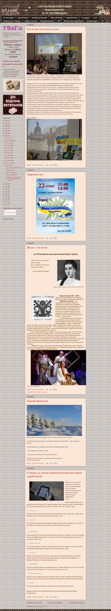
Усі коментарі (9, 214)
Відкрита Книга (35, 543)
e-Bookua (33, 510)
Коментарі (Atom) (42, 606)
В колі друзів (85, 18)
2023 (6, 128)
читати (73, 482)
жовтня (8, 143)
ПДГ (58, 21)
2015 (6, 194)
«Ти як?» (95, 18)
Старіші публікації (76, 603)
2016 (6, 191)
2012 (6, 201)
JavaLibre (33, 520)
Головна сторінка (9, 18)
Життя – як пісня (37, 247)
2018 (6, 186)
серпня (8, 148)
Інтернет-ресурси (92, 21)
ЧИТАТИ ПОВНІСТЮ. (33, 386)
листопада (9, 140)
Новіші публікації (34, 603)
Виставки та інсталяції (39, 18)
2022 (6, 130)
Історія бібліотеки (72, 18)
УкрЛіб (32, 583)
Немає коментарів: (38, 165)
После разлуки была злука (43, 29)
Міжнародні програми (47, 21)
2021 (6, 133)
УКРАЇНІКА (34, 564)
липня (8, 150)
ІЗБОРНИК (33, 532)
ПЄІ (102, 21)
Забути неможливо (31, 21)
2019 (6, 184)
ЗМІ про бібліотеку (56, 18)
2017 (6, 189)
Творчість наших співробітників (73, 21)
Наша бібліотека (23, 18)
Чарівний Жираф (35, 573)
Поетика (32, 552)
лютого (8, 163)
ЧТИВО (67, 499)
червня (8, 153)
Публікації (8, 211)
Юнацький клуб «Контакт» (12, 21)
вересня (9, 145)
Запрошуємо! (35, 174)
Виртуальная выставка (39, 392)
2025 (6, 123)
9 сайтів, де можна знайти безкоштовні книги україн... (14, 179)
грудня (8, 138)
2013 (6, 199)
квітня (8, 158)
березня (9, 160)
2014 (6, 196)
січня (8, 165)
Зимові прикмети (37, 401)
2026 (6, 120)
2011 (6, 204)
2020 (6, 135)
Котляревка (8, 8)
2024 (6, 125)
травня (8, 155)
